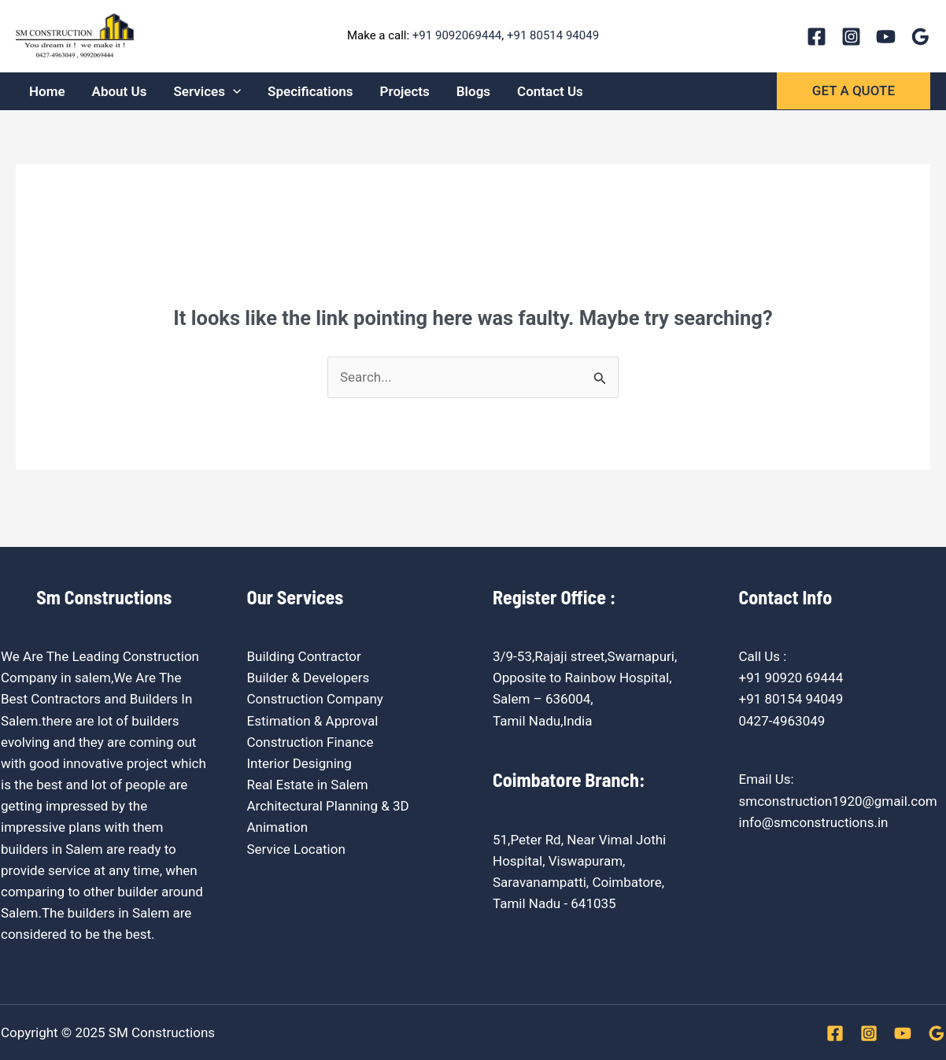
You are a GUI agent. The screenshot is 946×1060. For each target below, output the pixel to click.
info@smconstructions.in (814, 822)
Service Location (296, 849)
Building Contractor (304, 656)
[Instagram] (851, 36)
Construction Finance (310, 742)
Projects (405, 91)
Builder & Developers (308, 677)
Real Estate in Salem (307, 784)
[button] (853, 90)
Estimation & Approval (313, 721)
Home (47, 91)
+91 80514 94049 (553, 35)
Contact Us (550, 91)
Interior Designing (299, 763)
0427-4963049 (782, 721)
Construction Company (315, 699)
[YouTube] (886, 36)
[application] (233, 91)
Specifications (310, 91)
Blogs (473, 91)
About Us (119, 91)
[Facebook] (816, 36)
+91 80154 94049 (791, 699)
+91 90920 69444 (791, 677)
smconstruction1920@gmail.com (838, 801)
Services (207, 91)
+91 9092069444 (456, 35)
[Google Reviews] (920, 36)
